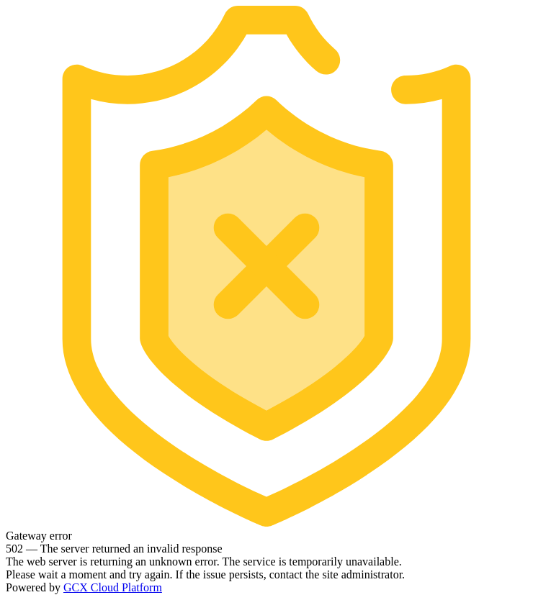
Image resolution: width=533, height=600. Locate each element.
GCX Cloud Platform (112, 587)
